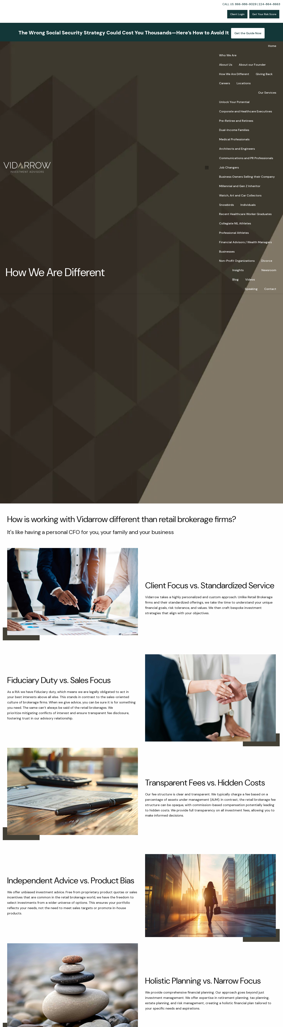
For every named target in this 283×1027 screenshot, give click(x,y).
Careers (224, 83)
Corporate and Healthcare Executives (245, 111)
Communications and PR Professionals (246, 158)
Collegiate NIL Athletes (235, 223)
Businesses (227, 251)
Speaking (251, 289)
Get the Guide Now (247, 33)
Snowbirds (226, 205)
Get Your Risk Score (264, 14)
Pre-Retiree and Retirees (236, 121)
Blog (235, 279)
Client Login (237, 14)
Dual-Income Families (234, 130)
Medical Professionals (234, 139)
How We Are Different (234, 74)
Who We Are (227, 55)
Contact (270, 289)
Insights (238, 270)
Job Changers (229, 167)
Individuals (248, 205)
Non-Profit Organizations (237, 261)
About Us (225, 65)
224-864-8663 (269, 4)
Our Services (267, 93)
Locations (244, 83)
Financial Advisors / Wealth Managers (245, 242)
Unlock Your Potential (234, 102)
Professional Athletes (234, 233)
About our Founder (252, 65)
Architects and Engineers (237, 149)
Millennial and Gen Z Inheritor (239, 186)
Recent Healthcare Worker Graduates (245, 214)
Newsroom (268, 270)
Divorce (266, 261)
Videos (250, 279)
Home (272, 46)
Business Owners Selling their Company (247, 177)
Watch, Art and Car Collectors (240, 195)
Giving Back (264, 74)
